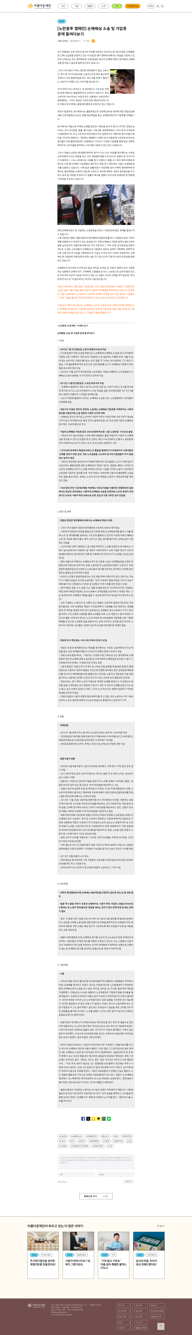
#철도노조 (105, 1136)
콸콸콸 (61, 21)
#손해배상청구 (91, 1136)
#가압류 (106, 1141)
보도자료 (139, 1317)
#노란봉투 (63, 1146)
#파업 (115, 1136)
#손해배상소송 (76, 1136)
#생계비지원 (118, 1141)
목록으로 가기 (90, 1196)
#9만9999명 (94, 1141)
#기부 (110, 1146)
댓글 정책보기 (62, 1182)
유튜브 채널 (124, 1317)
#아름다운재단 (98, 1146)
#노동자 (62, 1141)
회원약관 (154, 1305)
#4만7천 (82, 1141)
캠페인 (90, 6)
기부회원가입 (132, 6)
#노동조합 (63, 1136)
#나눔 (129, 1141)
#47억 (71, 1141)
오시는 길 (139, 1322)
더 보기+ (161, 1226)
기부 (63, 6)
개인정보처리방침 (157, 1311)
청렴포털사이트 (156, 1317)
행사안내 (139, 1311)
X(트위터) (124, 1328)
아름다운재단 (36, 1305)
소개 (103, 6)
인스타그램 (124, 1311)
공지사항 (139, 1305)
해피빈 (124, 1322)
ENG (151, 6)
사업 (76, 6)
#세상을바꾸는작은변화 (79, 1146)
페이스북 (124, 1305)
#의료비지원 (126, 1136)
